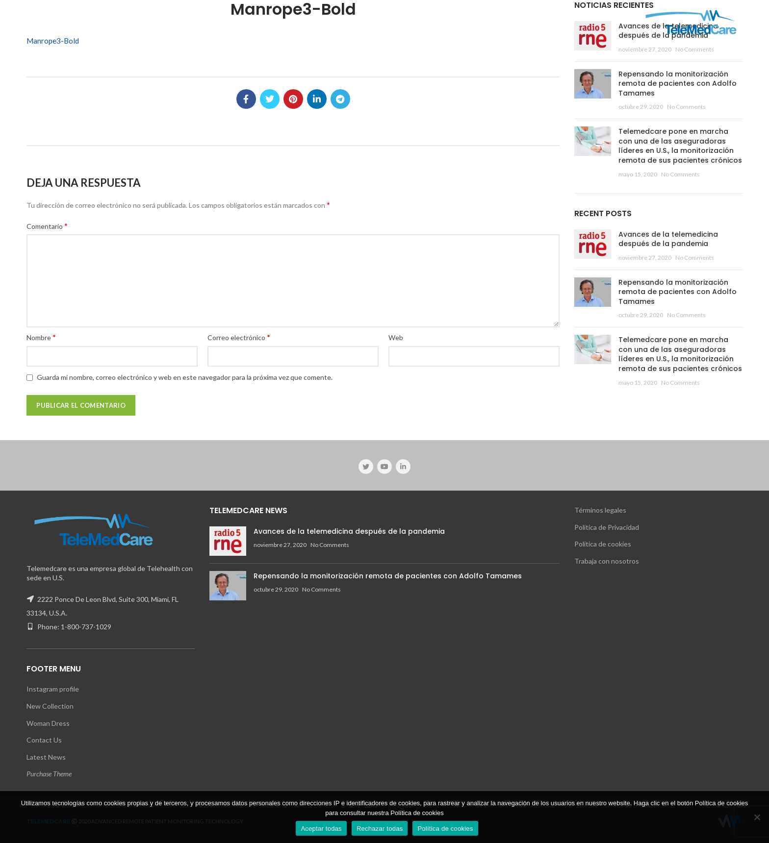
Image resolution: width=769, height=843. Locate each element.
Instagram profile (52, 689)
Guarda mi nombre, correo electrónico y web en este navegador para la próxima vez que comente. (185, 377)
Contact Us (44, 740)
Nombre (41, 337)
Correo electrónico (238, 337)
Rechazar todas (380, 828)
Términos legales (600, 510)
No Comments (694, 49)
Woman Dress (48, 723)
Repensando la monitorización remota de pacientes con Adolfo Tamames (677, 83)
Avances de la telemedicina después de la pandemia (668, 239)
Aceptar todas (321, 828)
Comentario (47, 225)
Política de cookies (602, 544)
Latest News (46, 757)
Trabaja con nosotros (606, 561)
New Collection (50, 706)
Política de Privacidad (606, 527)
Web (395, 337)
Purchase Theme (49, 773)
